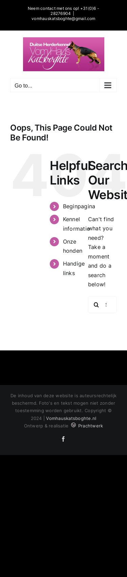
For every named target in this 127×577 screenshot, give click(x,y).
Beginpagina (79, 206)
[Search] (96, 304)
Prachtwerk (86, 425)
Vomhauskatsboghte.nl (71, 418)
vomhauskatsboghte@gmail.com (63, 18)
